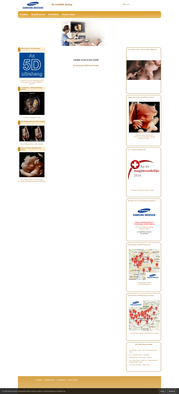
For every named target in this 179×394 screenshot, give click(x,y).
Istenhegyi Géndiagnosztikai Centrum (142, 190)
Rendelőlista (53, 14)
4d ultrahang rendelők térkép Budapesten (144, 283)
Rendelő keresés (38, 14)
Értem (162, 391)
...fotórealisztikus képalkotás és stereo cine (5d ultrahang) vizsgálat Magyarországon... (144, 136)
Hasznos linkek (68, 14)
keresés (127, 4)
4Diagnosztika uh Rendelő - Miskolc (140, 357)
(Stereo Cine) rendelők (32, 144)
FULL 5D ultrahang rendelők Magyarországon (144, 228)
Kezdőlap (24, 14)
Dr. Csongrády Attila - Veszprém (139, 354)
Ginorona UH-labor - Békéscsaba (139, 365)
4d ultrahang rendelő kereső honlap (86, 65)
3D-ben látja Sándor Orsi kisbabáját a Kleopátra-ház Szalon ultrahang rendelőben (32, 180)
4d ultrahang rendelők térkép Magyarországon (144, 333)
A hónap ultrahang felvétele (31, 117)
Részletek (172, 391)
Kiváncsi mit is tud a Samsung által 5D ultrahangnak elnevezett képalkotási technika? (32, 81)
